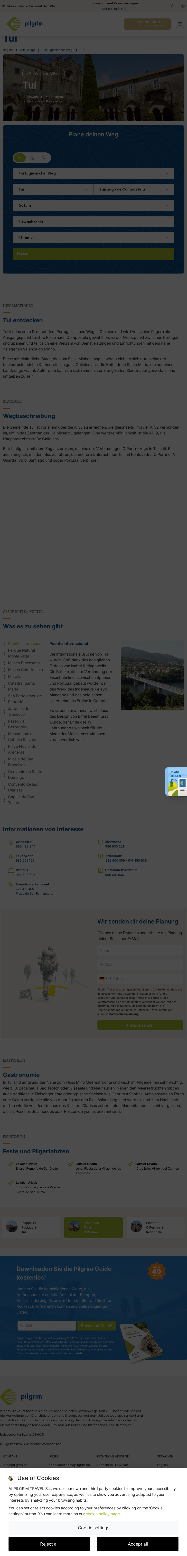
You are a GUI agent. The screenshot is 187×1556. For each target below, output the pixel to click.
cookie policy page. (103, 1513)
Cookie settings (93, 1527)
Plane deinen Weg (176, 776)
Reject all (49, 1544)
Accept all (138, 1544)
